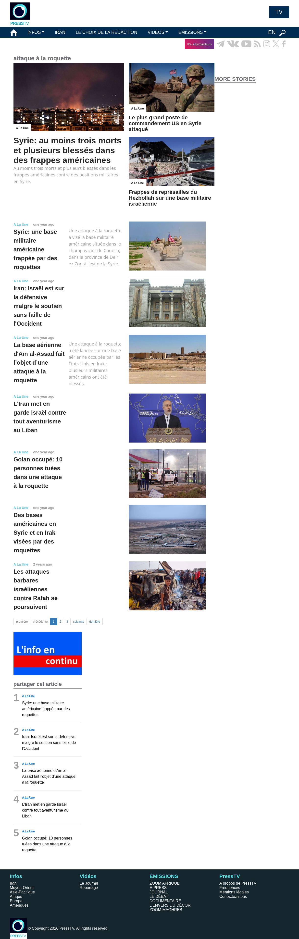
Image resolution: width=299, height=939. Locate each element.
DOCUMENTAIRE (165, 901)
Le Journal (89, 883)
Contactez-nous (233, 896)
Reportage (89, 888)
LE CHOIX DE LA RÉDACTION (106, 32)
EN (272, 32)
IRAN (60, 32)
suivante (78, 621)
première (22, 621)
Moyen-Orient (22, 888)
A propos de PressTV (237, 883)
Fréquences (229, 888)
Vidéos (88, 876)
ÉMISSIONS (190, 32)
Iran (13, 883)
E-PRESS (158, 888)
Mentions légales (234, 892)
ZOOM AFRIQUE (165, 883)
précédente (40, 621)
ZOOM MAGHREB (166, 910)
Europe (16, 901)
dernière (94, 621)
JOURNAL (159, 892)
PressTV (229, 876)
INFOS (34, 32)
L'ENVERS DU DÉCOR (170, 905)
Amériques (19, 905)
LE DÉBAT (159, 896)
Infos (16, 876)
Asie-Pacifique (22, 892)
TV (279, 12)
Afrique (16, 896)
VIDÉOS (156, 32)
